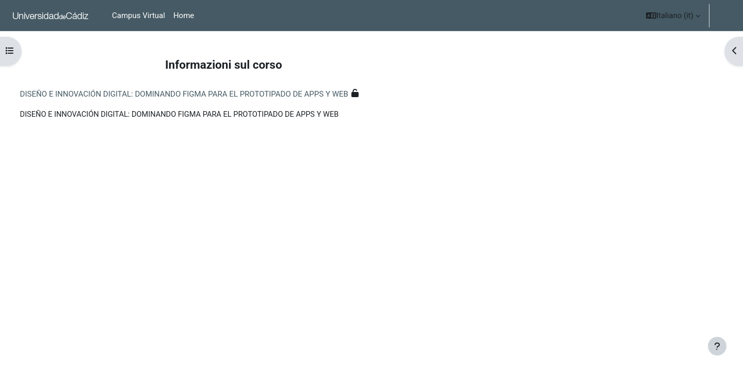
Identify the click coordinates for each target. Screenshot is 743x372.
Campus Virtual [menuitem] (138, 15)
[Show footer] (717, 346)
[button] (673, 15)
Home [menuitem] (183, 15)
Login (725, 15)
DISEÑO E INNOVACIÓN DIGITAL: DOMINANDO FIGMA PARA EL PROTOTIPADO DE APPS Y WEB (203, 94)
